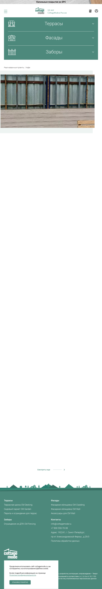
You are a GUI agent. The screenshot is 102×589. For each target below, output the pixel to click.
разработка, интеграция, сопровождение (75, 574)
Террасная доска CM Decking (18, 505)
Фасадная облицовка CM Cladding (68, 505)
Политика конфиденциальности (22, 575)
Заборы (8, 519)
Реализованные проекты (15, 67)
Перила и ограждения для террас (20, 513)
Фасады (55, 500)
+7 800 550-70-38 (59, 528)
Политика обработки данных (65, 541)
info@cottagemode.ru (61, 524)
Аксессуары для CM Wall (63, 513)
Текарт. (95, 574)
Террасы (8, 500)
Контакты (56, 519)
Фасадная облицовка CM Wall (65, 509)
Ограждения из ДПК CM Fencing (20, 524)
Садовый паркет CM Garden (17, 509)
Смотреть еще (43, 470)
